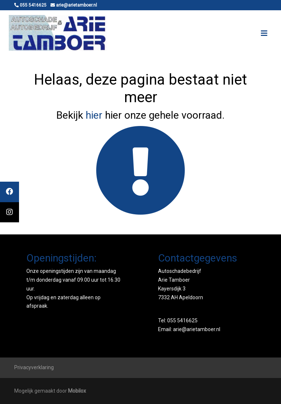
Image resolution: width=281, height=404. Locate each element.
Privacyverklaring (34, 367)
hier (94, 115)
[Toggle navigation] (264, 33)
